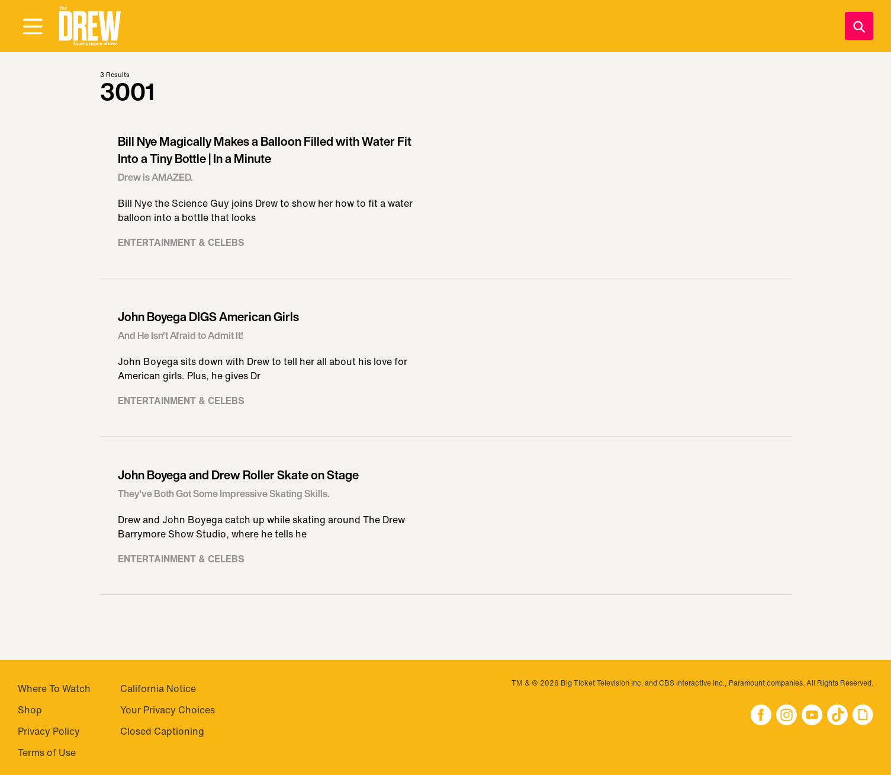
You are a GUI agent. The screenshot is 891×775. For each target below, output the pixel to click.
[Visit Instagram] (786, 716)
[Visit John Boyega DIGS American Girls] (446, 363)
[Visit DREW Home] (90, 26)
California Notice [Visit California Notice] (158, 688)
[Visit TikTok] (837, 716)
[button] (90, 26)
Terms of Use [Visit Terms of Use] (47, 752)
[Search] (859, 26)
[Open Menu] (32, 27)
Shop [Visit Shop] (30, 710)
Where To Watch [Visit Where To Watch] (54, 688)
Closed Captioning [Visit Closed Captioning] (162, 731)
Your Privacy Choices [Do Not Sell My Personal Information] (167, 710)
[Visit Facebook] (761, 716)
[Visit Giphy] (863, 716)
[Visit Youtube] (812, 716)
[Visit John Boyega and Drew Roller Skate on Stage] (446, 522)
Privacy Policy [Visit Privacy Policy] (49, 731)
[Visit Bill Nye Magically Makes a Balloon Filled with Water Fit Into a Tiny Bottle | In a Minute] (446, 196)
